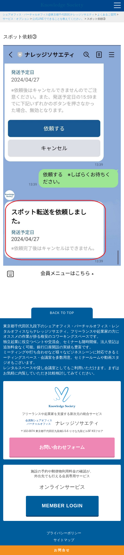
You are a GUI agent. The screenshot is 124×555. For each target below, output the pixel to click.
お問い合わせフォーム (62, 447)
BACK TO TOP (62, 313)
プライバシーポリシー (63, 533)
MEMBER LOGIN (62, 505)
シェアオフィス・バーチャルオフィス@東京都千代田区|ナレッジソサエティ (48, 14)
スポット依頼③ (96, 18)
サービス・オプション (16, 18)
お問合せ (62, 550)
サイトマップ (63, 540)
